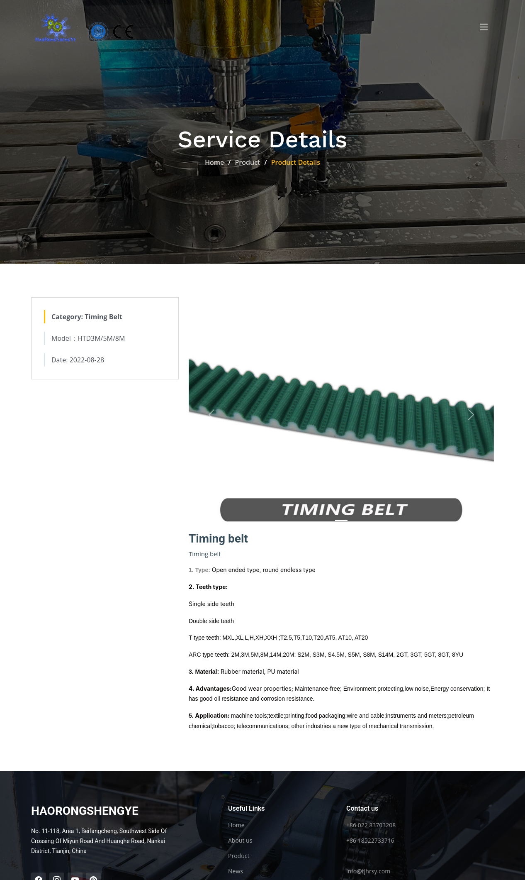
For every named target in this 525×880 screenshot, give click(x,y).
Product (247, 162)
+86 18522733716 (370, 840)
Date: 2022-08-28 (77, 360)
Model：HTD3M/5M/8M (88, 339)
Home (214, 162)
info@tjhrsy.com (368, 871)
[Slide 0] (341, 521)
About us (240, 840)
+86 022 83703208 (371, 825)
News (235, 871)
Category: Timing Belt (86, 317)
